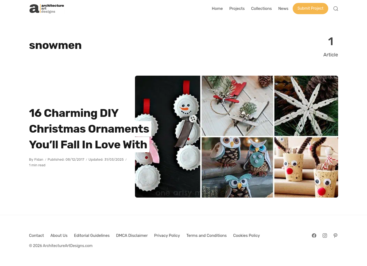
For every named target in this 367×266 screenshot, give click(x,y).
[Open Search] (335, 8)
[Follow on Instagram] (325, 235)
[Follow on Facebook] (314, 235)
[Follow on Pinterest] (335, 235)
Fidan (38, 159)
